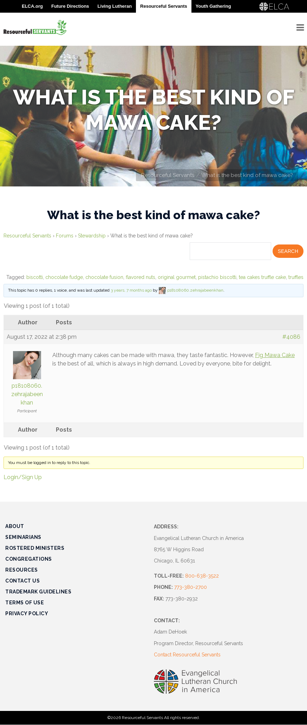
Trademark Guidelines (38, 591)
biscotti (34, 277)
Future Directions (70, 6)
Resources (21, 570)
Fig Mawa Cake (275, 355)
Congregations (28, 559)
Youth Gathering (213, 6)
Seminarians (23, 537)
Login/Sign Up (23, 477)
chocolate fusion (104, 277)
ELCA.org (32, 6)
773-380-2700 (190, 587)
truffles (295, 277)
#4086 (291, 336)
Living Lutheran (115, 6)
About (14, 526)
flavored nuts (140, 277)
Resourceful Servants (167, 175)
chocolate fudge (64, 277)
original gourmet (177, 277)
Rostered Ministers (34, 548)
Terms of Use (24, 602)
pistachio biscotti (217, 277)
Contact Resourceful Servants (187, 654)
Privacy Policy (26, 613)
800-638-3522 (202, 576)
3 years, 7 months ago (131, 290)
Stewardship (92, 236)
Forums (64, 236)
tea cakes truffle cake (262, 277)
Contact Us (22, 581)
